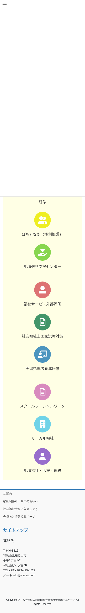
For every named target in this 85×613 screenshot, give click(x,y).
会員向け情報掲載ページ (19, 516)
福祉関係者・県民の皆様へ (20, 501)
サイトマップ (15, 530)
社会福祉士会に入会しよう (20, 509)
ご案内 (7, 493)
